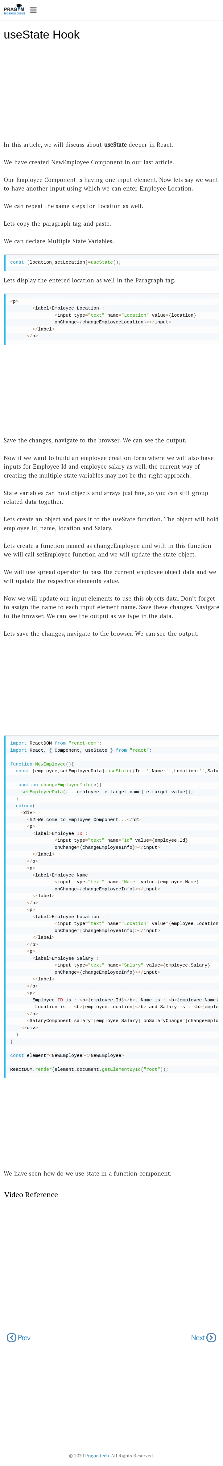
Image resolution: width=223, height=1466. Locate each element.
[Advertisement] (111, 94)
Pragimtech (97, 1455)
